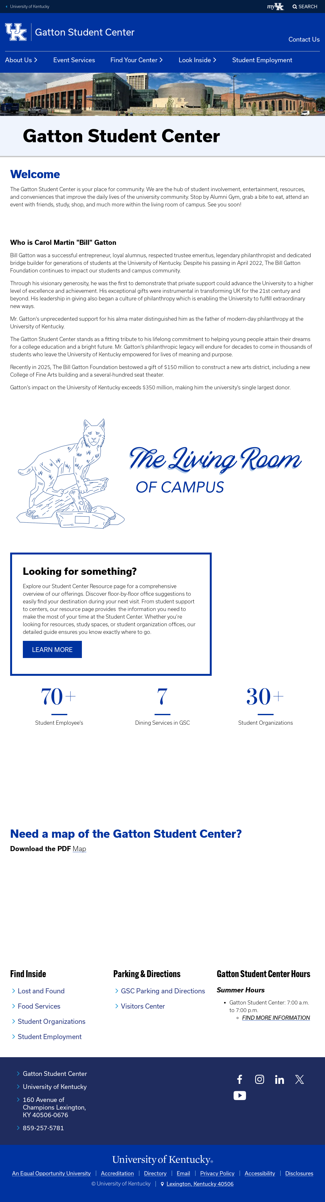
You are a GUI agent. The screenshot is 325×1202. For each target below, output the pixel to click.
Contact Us (304, 39)
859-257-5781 (43, 1127)
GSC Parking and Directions (163, 991)
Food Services (39, 1006)
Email (183, 1173)
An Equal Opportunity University (51, 1173)
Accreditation (117, 1173)
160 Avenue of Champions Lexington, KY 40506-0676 (54, 1107)
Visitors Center (143, 1006)
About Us (21, 60)
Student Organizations (51, 1021)
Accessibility (260, 1173)
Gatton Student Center (55, 1073)
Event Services (74, 60)
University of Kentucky (29, 6)
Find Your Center (136, 60)
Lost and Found (41, 991)
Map (79, 848)
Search (308, 6)
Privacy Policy (217, 1173)
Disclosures (299, 1173)
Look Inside (198, 60)
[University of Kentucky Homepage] (162, 1160)
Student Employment (262, 60)
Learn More (52, 649)
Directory (155, 1173)
